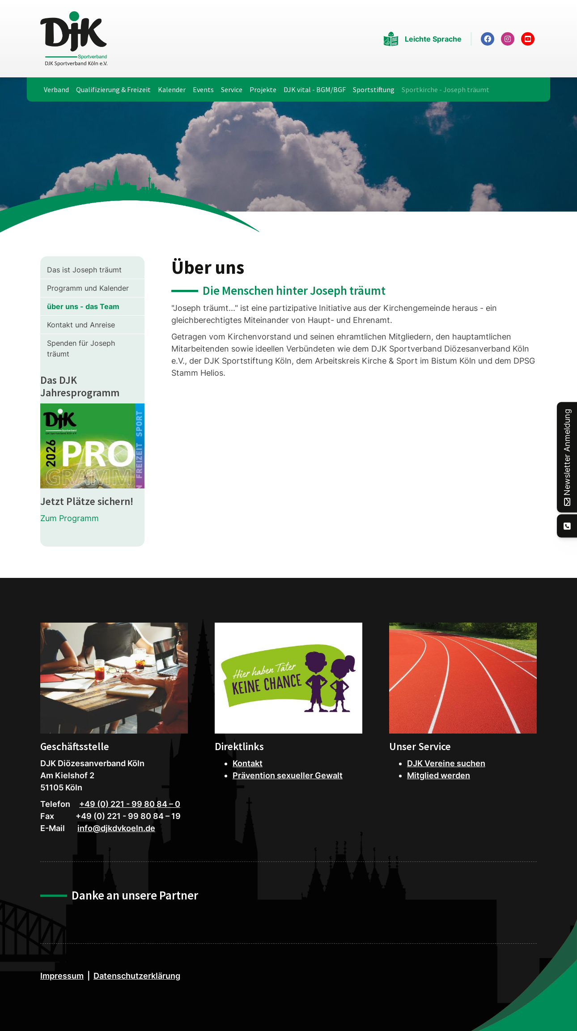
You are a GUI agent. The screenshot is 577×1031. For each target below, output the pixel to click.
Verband (56, 89)
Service (231, 89)
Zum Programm (69, 518)
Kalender (172, 89)
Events (203, 89)
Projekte (263, 89)
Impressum (62, 975)
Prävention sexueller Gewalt (288, 775)
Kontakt (248, 763)
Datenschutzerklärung (136, 975)
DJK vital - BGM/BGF (315, 89)
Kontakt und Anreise (81, 324)
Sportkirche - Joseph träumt (445, 89)
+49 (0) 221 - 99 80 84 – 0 (129, 804)
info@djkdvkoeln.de (116, 828)
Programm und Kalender (88, 288)
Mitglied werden (438, 775)
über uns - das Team (83, 306)
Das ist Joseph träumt (84, 269)
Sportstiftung (374, 89)
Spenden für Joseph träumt (81, 348)
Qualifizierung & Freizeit (113, 89)
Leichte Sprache (433, 38)
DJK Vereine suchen (446, 763)
